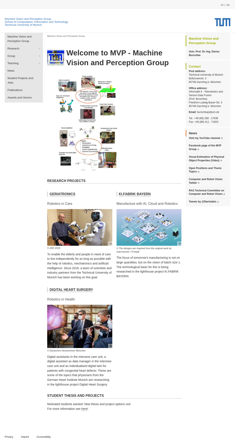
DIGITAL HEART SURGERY (71, 290)
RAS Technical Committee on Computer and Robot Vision (206, 192)
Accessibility (44, 436)
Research (13, 48)
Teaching (13, 63)
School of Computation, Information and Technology (36, 21)
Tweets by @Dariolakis (202, 201)
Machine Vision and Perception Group (28, 18)
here (84, 408)
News (10, 70)
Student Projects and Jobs (20, 80)
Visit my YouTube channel (204, 138)
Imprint (25, 436)
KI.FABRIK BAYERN (135, 194)
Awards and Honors (19, 97)
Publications (14, 90)
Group (11, 56)
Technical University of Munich (23, 24)
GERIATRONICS (62, 194)
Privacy (9, 436)
